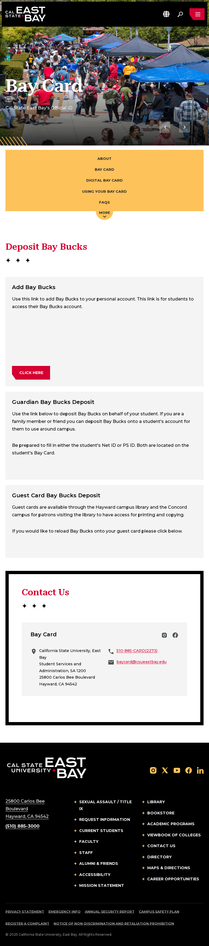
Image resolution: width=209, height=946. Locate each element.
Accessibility (94, 874)
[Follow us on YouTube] (177, 770)
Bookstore (160, 813)
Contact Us (161, 845)
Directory (159, 857)
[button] (166, 14)
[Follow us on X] (165, 770)
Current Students (101, 830)
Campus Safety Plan (159, 912)
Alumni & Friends (98, 863)
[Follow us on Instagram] (153, 770)
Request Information (104, 819)
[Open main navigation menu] (197, 14)
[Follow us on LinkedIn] (200, 770)
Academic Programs (171, 823)
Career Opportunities (173, 879)
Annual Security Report (109, 912)
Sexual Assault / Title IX (105, 805)
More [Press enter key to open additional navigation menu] (104, 214)
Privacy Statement (24, 912)
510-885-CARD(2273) (136, 650)
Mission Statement (101, 885)
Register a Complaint (27, 924)
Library (156, 801)
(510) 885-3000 (22, 826)
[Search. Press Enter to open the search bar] (180, 14)
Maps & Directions (168, 867)
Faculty (89, 841)
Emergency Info (64, 912)
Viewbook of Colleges (174, 835)
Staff (86, 852)
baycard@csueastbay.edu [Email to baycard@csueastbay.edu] (141, 661)
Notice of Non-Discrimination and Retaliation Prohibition (114, 924)
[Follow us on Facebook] (188, 770)
